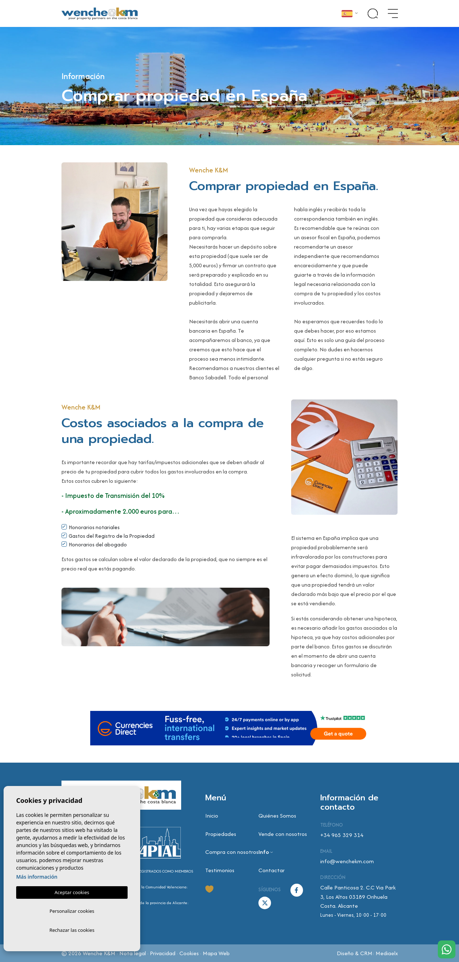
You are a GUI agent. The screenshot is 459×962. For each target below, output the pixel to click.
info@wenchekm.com (347, 861)
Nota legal (132, 953)
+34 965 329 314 (341, 835)
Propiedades (220, 834)
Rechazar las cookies (71, 929)
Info (263, 852)
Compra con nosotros (231, 852)
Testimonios (219, 870)
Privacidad (162, 953)
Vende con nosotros (282, 834)
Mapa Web (216, 953)
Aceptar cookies (72, 891)
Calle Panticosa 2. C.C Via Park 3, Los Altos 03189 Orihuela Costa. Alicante (358, 896)
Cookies (189, 953)
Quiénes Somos (277, 815)
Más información (37, 875)
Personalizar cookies (72, 910)
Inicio (211, 815)
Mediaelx (387, 953)
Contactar (271, 870)
